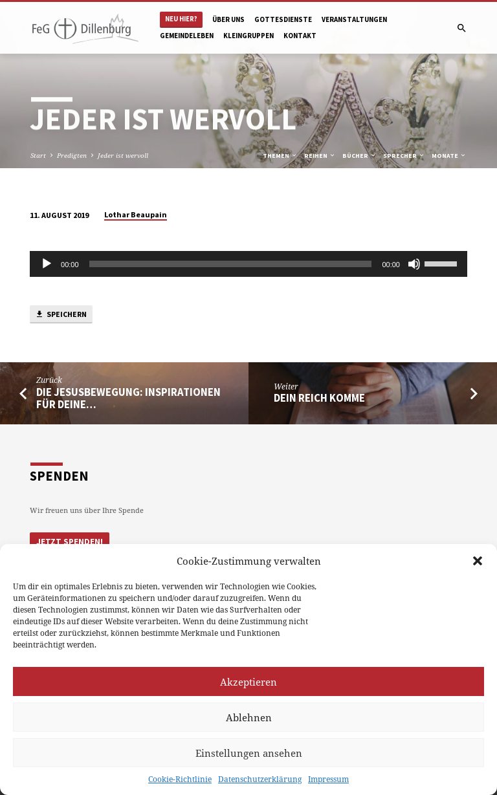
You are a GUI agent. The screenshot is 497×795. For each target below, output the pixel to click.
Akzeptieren (248, 681)
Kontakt (299, 35)
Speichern (61, 314)
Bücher (359, 155)
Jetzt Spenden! (69, 541)
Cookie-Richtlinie (180, 779)
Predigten (72, 155)
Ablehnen (249, 717)
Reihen (320, 155)
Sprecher (404, 155)
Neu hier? (181, 19)
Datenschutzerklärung (260, 779)
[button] (477, 560)
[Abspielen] (46, 263)
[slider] (230, 264)
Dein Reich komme (319, 398)
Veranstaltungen (354, 19)
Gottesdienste (283, 19)
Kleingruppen (248, 35)
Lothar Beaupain (135, 214)
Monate (449, 155)
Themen (280, 155)
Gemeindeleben (187, 35)
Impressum (328, 779)
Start (38, 155)
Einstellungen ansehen (248, 752)
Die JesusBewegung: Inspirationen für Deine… (128, 398)
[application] (248, 264)
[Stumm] (414, 263)
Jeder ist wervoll (123, 155)
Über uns (228, 19)
